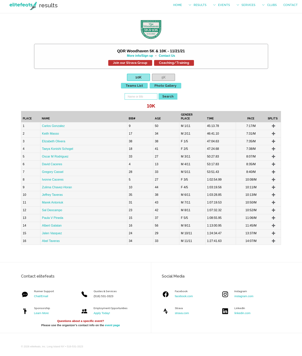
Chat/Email (41, 296)
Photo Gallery (165, 86)
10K (138, 77)
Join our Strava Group (130, 63)
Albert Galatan (52, 225)
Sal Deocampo (52, 210)
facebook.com (184, 296)
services (248, 5)
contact (290, 5)
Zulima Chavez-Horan (57, 187)
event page (112, 325)
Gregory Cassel (52, 171)
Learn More (41, 313)
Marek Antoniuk (52, 202)
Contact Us (167, 55)
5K (163, 77)
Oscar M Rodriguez (55, 156)
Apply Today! (102, 313)
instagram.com (243, 296)
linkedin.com (242, 313)
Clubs (272, 5)
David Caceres (52, 164)
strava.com (182, 313)
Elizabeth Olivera (53, 141)
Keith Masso (50, 133)
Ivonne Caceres (53, 179)
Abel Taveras (51, 241)
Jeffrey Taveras (52, 194)
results (200, 5)
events (224, 5)
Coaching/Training (174, 63)
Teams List (134, 86)
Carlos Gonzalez (53, 126)
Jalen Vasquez (52, 233)
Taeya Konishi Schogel (57, 148)
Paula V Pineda (52, 217)
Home (177, 5)
